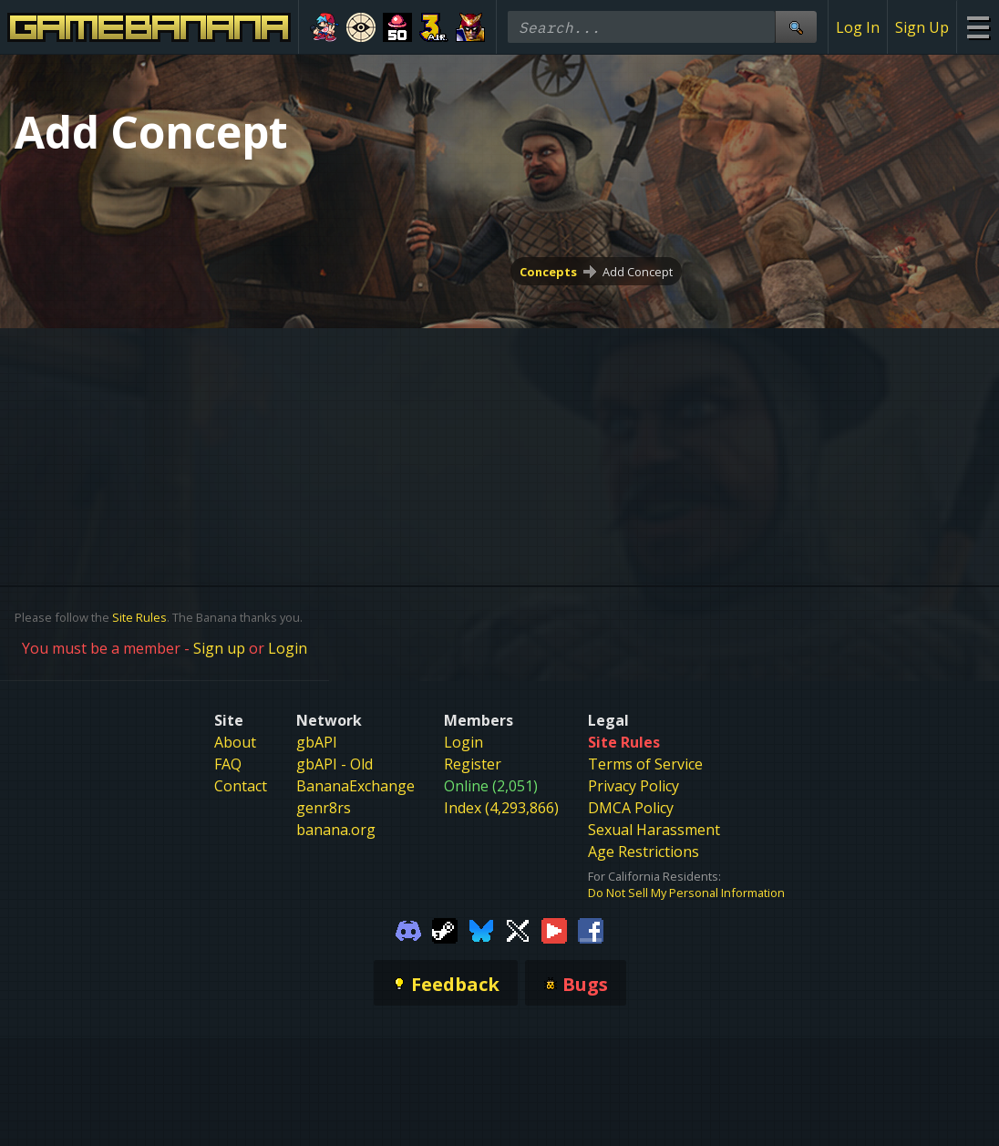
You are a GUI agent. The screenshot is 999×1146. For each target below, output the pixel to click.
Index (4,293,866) (501, 808)
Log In (858, 27)
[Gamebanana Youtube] (554, 930)
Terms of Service (645, 764)
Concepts (548, 271)
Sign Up (922, 27)
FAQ (228, 764)
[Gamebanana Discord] (408, 930)
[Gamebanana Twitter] (517, 930)
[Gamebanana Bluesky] (481, 930)
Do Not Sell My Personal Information (686, 892)
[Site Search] (796, 27)
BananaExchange (355, 786)
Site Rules (139, 617)
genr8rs (323, 808)
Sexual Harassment (654, 830)
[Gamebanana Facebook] (590, 930)
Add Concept (637, 271)
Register (472, 764)
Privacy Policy (633, 786)
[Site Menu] (977, 27)
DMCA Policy (631, 808)
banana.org (336, 830)
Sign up (219, 648)
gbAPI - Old (334, 764)
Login (287, 648)
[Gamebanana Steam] (444, 930)
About (235, 742)
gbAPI (316, 742)
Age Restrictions (643, 851)
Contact (240, 786)
